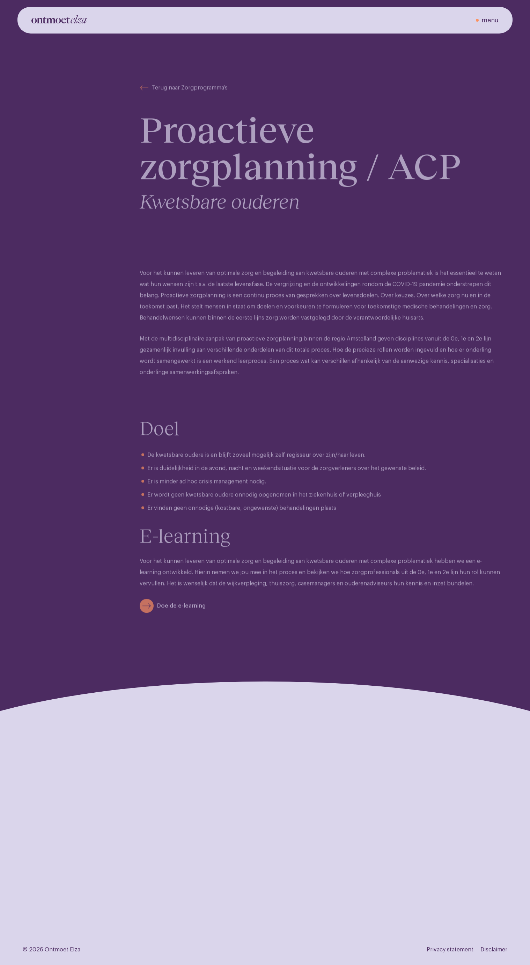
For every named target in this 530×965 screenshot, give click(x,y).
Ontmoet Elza (62, 949)
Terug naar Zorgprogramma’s (184, 93)
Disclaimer (493, 949)
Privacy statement (450, 949)
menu (490, 20)
